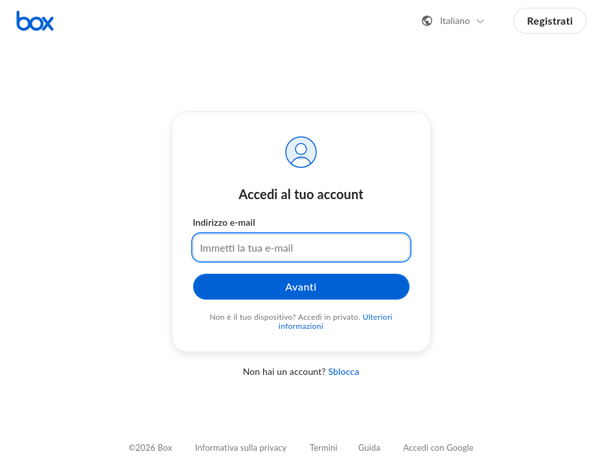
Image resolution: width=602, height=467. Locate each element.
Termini (324, 447)
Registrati (550, 20)
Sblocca (343, 371)
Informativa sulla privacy (240, 447)
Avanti (301, 286)
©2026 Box (150, 447)
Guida (369, 447)
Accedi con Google (438, 447)
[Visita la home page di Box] (35, 20)
